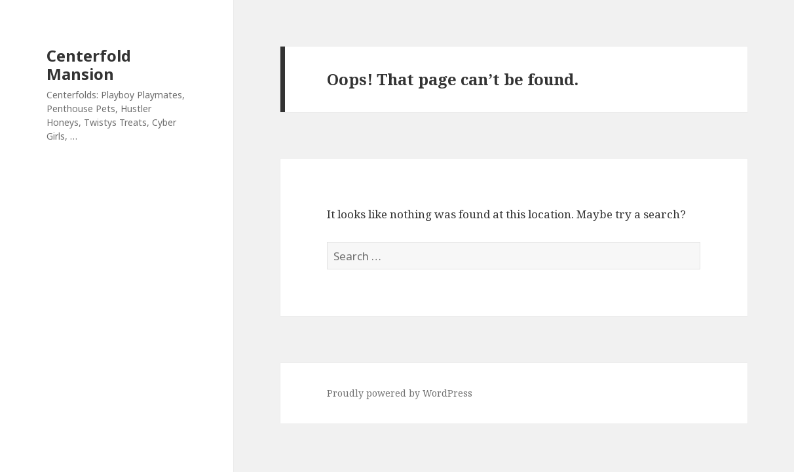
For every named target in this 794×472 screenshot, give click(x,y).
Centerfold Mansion (89, 65)
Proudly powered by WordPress (399, 393)
